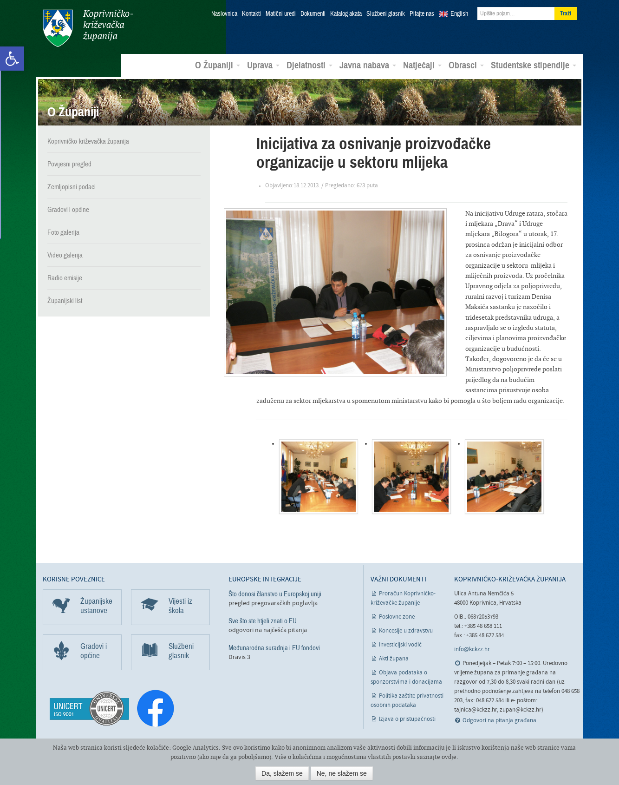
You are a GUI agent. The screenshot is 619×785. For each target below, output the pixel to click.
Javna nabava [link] (367, 65)
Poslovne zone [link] (397, 616)
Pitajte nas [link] (422, 14)
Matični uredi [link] (281, 14)
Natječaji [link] (422, 65)
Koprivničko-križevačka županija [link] (88, 28)
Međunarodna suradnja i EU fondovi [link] (274, 648)
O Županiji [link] (217, 65)
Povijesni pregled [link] (69, 164)
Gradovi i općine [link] (68, 209)
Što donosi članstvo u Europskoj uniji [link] (274, 593)
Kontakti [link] (251, 14)
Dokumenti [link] (313, 14)
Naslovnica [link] (224, 14)
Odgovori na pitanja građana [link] (499, 721)
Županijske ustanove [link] (96, 605)
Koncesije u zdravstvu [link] (406, 630)
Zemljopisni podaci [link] (71, 186)
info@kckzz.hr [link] (472, 649)
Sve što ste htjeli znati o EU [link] (262, 620)
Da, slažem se (282, 773)
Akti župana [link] (394, 658)
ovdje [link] (449, 757)
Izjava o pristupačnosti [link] (407, 719)
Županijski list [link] (64, 300)
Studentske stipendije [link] (533, 65)
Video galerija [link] (65, 255)
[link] (12, 58)
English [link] (459, 14)
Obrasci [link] (466, 65)
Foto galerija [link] (63, 232)
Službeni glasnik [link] (385, 14)
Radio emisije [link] (64, 278)
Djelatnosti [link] (309, 65)
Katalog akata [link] (346, 14)
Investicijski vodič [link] (400, 644)
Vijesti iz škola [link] (180, 605)
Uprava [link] (263, 65)
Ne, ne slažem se (342, 773)
